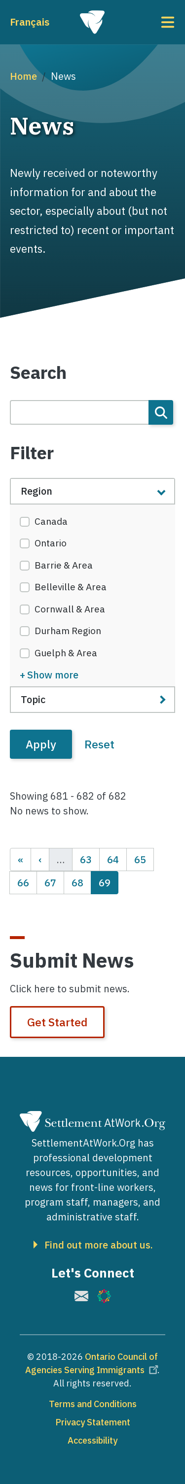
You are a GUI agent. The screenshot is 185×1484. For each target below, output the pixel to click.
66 (27, 882)
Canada (51, 521)
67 (54, 882)
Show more (52, 674)
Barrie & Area (64, 565)
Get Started (57, 1021)
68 (81, 882)
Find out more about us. (98, 1245)
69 (108, 882)
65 (144, 859)
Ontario (51, 543)
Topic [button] (33, 699)
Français (29, 22)
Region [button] (36, 491)
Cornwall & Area (70, 609)
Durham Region (68, 631)
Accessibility (92, 1440)
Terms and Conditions (93, 1404)
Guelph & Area (66, 653)
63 (89, 859)
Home (23, 76)
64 (117, 859)
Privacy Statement (92, 1422)
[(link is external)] (81, 1296)
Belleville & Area (71, 587)
